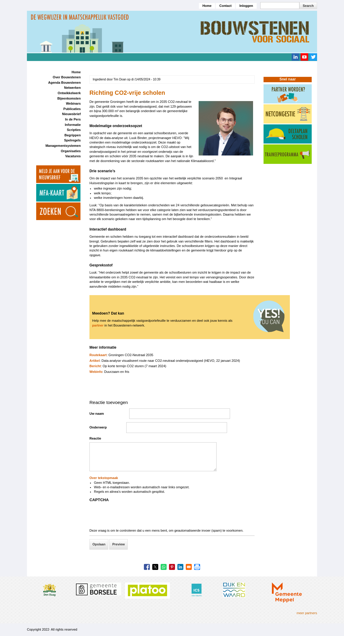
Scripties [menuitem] (73, 130)
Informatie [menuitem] (73, 124)
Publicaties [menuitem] (72, 109)
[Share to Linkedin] (180, 567)
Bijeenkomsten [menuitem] (69, 98)
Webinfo (95, 371)
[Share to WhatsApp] (164, 567)
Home (207, 5)
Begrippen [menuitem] (72, 135)
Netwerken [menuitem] (72, 87)
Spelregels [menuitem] (72, 140)
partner (97, 325)
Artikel (94, 360)
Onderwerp (98, 427)
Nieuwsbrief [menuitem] (71, 114)
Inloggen (246, 5)
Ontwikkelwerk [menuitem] (69, 93)
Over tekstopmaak (103, 478)
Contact (225, 5)
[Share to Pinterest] (172, 567)
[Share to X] (155, 567)
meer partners (307, 613)
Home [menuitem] (76, 72)
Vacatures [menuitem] (73, 156)
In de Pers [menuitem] (73, 119)
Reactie (95, 438)
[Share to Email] (189, 567)
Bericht (95, 366)
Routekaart (97, 355)
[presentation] (134, 516)
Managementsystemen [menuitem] (63, 145)
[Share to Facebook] (147, 567)
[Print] (197, 567)
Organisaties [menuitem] (71, 151)
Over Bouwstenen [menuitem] (67, 77)
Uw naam (96, 413)
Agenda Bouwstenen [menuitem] (64, 82)
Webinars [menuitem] (73, 103)
